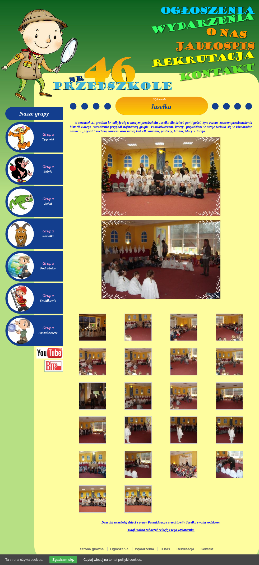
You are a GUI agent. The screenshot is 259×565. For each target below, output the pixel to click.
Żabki (48, 204)
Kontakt (216, 72)
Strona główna (92, 549)
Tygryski (48, 139)
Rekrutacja (202, 59)
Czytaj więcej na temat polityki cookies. (113, 560)
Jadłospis (214, 46)
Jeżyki (48, 171)
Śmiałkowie (48, 300)
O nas (225, 33)
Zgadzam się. (63, 560)
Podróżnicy (48, 268)
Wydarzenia (202, 23)
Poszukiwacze (48, 333)
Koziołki (48, 236)
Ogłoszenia (207, 10)
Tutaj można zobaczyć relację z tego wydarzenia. (161, 530)
